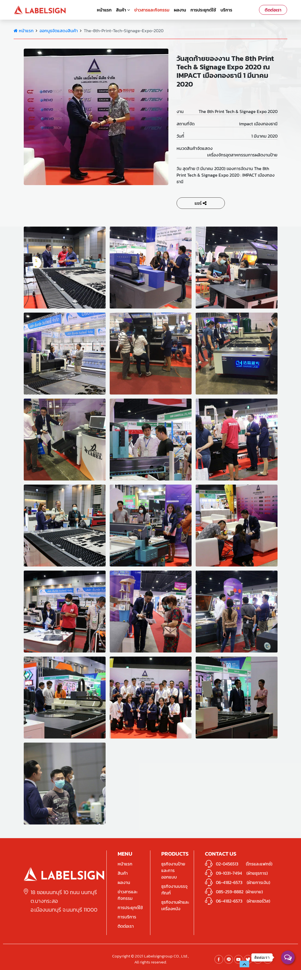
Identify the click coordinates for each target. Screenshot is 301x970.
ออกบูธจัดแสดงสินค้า (59, 30)
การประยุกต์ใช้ (203, 10)
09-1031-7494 (229, 873)
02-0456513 (227, 864)
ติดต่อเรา (273, 10)
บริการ (226, 10)
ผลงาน (180, 10)
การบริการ (127, 916)
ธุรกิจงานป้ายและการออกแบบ (173, 870)
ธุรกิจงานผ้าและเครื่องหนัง (175, 905)
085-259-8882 (229, 891)
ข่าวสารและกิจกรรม (151, 10)
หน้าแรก (104, 10)
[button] (244, 964)
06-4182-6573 (229, 882)
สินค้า (123, 10)
